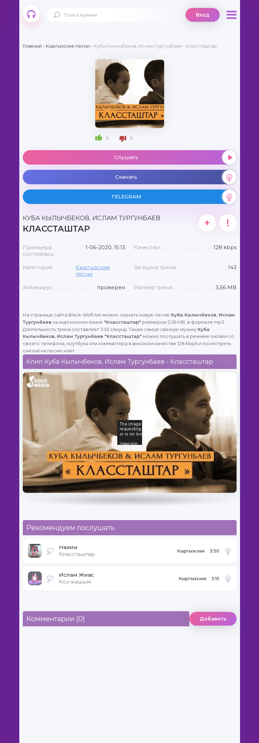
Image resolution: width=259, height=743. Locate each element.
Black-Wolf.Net (31, 13)
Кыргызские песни (191, 553)
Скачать (176, 177)
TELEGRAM (174, 196)
